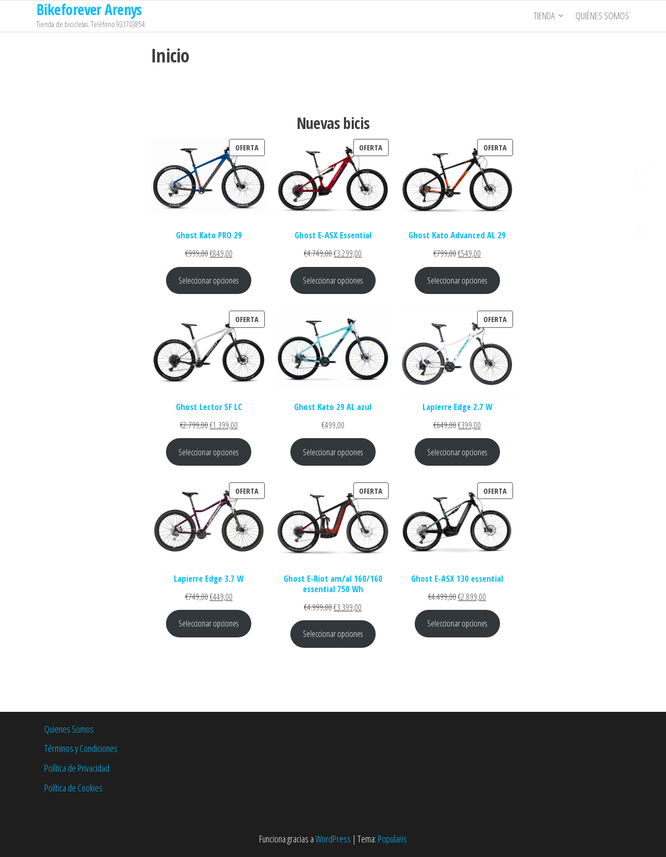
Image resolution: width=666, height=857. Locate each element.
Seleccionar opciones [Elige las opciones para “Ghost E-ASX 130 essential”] (457, 623)
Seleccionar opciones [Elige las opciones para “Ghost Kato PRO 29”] (208, 280)
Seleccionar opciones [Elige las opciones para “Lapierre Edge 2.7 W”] (457, 452)
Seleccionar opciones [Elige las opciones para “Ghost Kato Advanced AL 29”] (457, 280)
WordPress (333, 839)
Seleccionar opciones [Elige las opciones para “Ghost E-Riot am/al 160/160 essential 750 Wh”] (333, 633)
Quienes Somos (69, 729)
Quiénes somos (603, 16)
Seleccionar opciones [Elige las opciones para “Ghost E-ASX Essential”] (333, 280)
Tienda (544, 16)
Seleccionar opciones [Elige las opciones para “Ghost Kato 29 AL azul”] (333, 452)
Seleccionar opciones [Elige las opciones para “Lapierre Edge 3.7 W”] (208, 623)
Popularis (392, 839)
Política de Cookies (73, 788)
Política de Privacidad (76, 768)
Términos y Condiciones (81, 748)
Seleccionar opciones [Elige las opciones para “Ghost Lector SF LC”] (208, 452)
